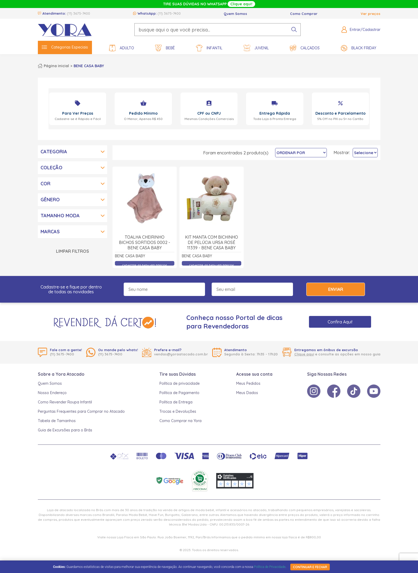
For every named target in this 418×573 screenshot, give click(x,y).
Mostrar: (341, 152)
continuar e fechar (310, 567)
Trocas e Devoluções (177, 411)
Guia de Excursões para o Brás (65, 430)
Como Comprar (303, 13)
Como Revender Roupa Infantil (65, 402)
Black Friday (358, 48)
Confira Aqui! (340, 321)
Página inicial (56, 65)
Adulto (121, 48)
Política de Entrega (175, 402)
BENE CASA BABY (89, 65)
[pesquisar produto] (294, 29)
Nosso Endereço (52, 392)
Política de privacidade (179, 383)
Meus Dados (247, 392)
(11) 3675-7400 (78, 13)
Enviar (335, 289)
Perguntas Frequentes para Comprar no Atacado (81, 411)
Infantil (209, 48)
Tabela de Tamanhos (57, 420)
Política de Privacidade (270, 567)
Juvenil (256, 48)
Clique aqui (304, 354)
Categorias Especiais (65, 47)
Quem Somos (235, 13)
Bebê (165, 48)
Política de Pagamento (179, 392)
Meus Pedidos (248, 383)
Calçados (305, 48)
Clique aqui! (241, 4)
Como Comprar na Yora (180, 420)
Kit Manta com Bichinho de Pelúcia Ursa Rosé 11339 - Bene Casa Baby (211, 242)
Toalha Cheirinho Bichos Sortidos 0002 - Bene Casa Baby (144, 242)
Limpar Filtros (72, 251)
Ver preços (370, 13)
